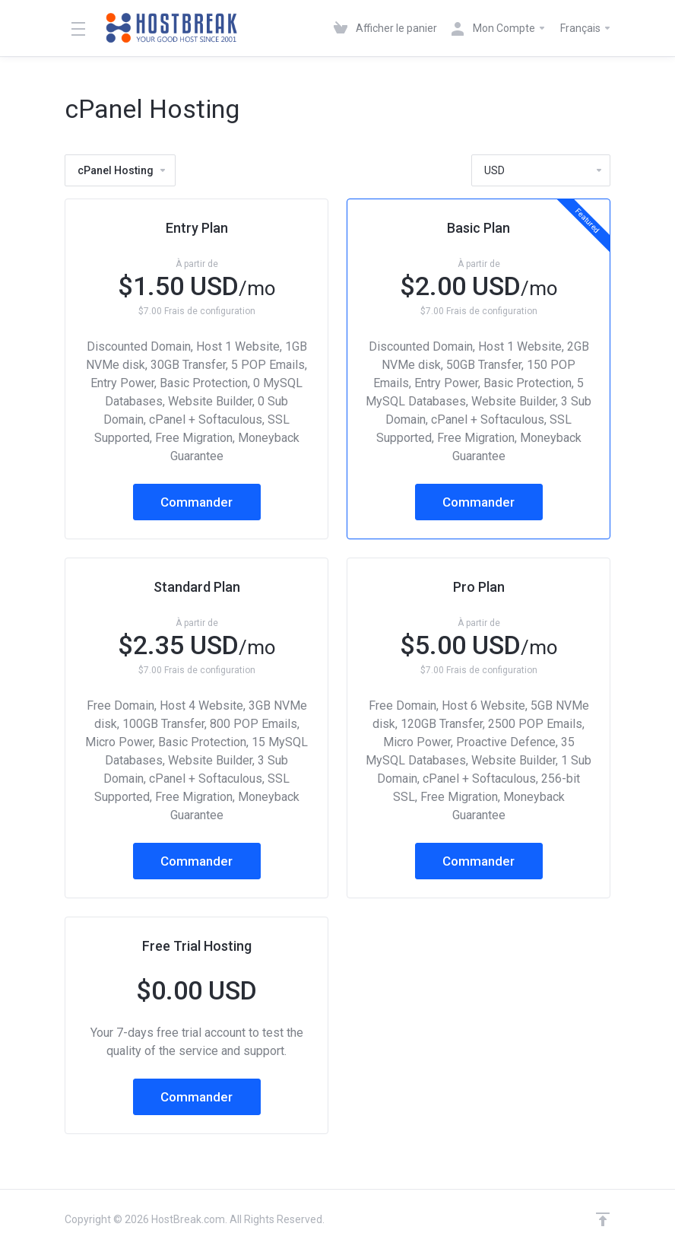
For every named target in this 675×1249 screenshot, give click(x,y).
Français (586, 28)
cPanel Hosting (122, 170)
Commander (196, 502)
